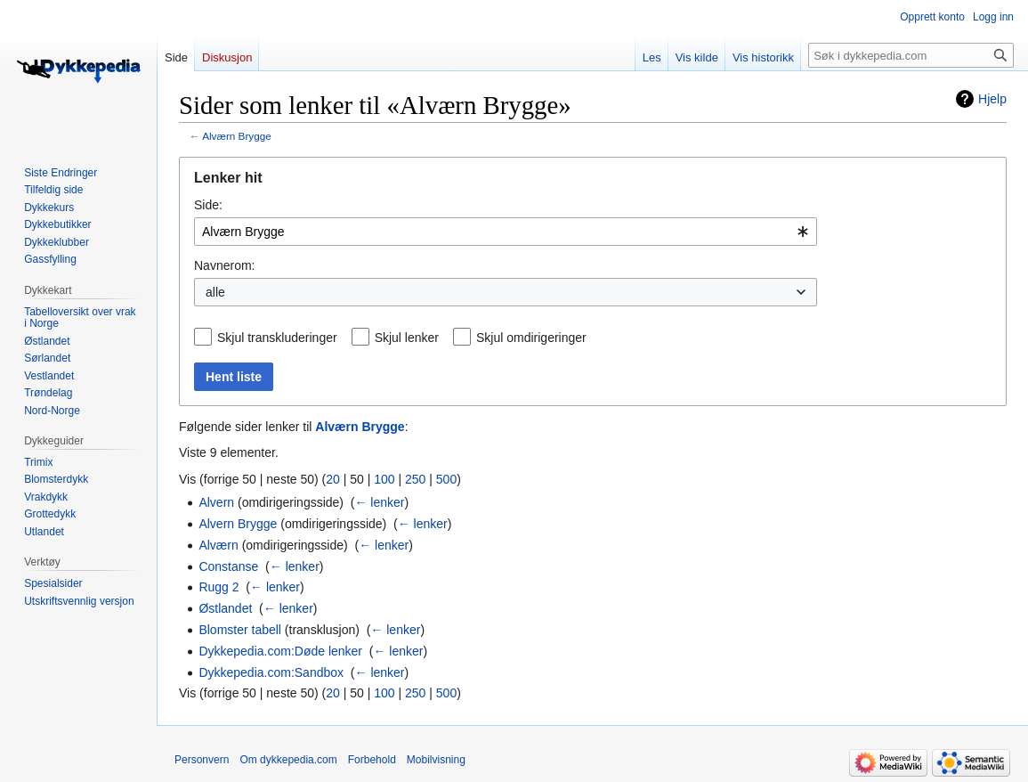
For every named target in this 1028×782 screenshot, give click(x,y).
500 (446, 479)
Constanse (228, 566)
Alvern (216, 502)
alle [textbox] (215, 292)
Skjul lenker (407, 337)
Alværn (218, 545)
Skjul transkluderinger (277, 337)
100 (384, 479)
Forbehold (372, 759)
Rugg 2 (218, 587)
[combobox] (505, 231)
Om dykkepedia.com (287, 759)
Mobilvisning (436, 759)
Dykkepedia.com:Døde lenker (280, 651)
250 (415, 479)
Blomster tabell (239, 630)
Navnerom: (224, 265)
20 (333, 479)
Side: (208, 205)
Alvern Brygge (237, 524)
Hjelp (992, 99)
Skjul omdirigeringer (531, 337)
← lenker (379, 502)
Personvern (201, 759)
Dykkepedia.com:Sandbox (271, 672)
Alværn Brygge (236, 136)
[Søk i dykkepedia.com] (911, 55)
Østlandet (225, 608)
